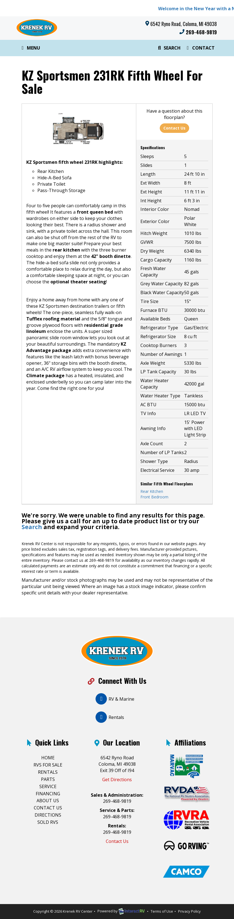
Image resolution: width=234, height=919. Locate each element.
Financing (48, 794)
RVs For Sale (48, 765)
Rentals (48, 772)
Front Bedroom (154, 496)
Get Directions (117, 779)
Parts (48, 779)
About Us (48, 801)
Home (48, 758)
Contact (199, 49)
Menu (31, 49)
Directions (48, 815)
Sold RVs (47, 822)
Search (168, 49)
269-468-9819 (198, 32)
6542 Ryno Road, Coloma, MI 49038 (183, 23)
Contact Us (174, 128)
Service (47, 786)
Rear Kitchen (151, 491)
